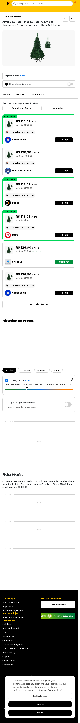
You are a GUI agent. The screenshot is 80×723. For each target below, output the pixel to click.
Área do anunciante (13, 617)
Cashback (7, 664)
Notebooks (8, 636)
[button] (65, 19)
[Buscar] (14, 3)
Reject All (40, 704)
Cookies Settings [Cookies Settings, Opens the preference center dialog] (40, 696)
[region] (40, 697)
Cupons (6, 656)
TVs (4, 632)
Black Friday (9, 652)
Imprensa (7, 606)
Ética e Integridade (12, 610)
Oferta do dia (9, 660)
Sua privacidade (10, 602)
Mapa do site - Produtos (15, 648)
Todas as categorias (13, 644)
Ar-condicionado (11, 628)
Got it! (40, 713)
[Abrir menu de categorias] (3, 3)
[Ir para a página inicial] (8, 3)
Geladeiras (8, 640)
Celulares (7, 624)
